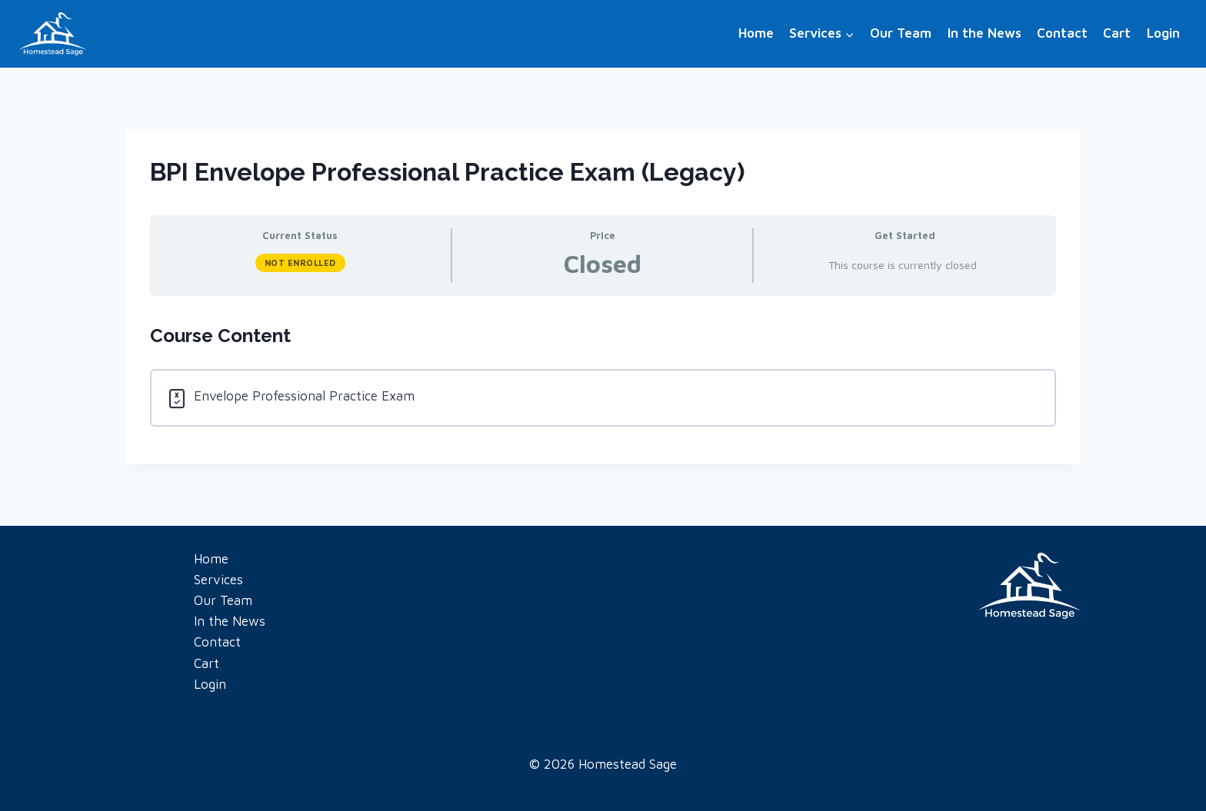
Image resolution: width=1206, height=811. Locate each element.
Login (1163, 33)
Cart (1117, 33)
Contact (1062, 33)
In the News (984, 33)
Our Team (900, 33)
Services (218, 579)
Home (756, 33)
